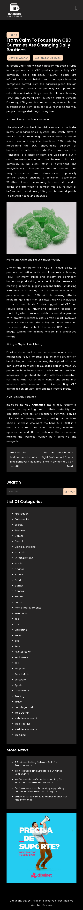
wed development (26, 729)
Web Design (22, 712)
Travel (18, 701)
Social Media (22, 674)
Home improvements (28, 607)
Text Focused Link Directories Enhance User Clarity (38, 772)
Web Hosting (22, 723)
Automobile (22, 519)
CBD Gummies (35, 404)
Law (17, 624)
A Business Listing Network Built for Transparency (36, 764)
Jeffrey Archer (18, 58)
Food (18, 580)
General (19, 591)
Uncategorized (24, 707)
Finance (19, 569)
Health (13, 35)
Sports (19, 685)
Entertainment (24, 558)
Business (20, 530)
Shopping (20, 668)
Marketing (21, 630)
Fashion (19, 563)
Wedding (20, 735)
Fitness (19, 574)
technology (22, 690)
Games (19, 585)
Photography (23, 652)
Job (17, 618)
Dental (19, 541)
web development (26, 718)
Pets (17, 646)
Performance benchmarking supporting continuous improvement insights (39, 790)
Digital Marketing (25, 546)
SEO (17, 663)
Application (22, 513)
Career (19, 536)
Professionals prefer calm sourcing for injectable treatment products (38, 781)
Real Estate (22, 657)
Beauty (19, 524)
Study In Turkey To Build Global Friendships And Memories (41, 798)
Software (20, 679)
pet (17, 640)
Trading (19, 696)
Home (18, 602)
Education (21, 552)
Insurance (21, 613)
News (18, 635)
